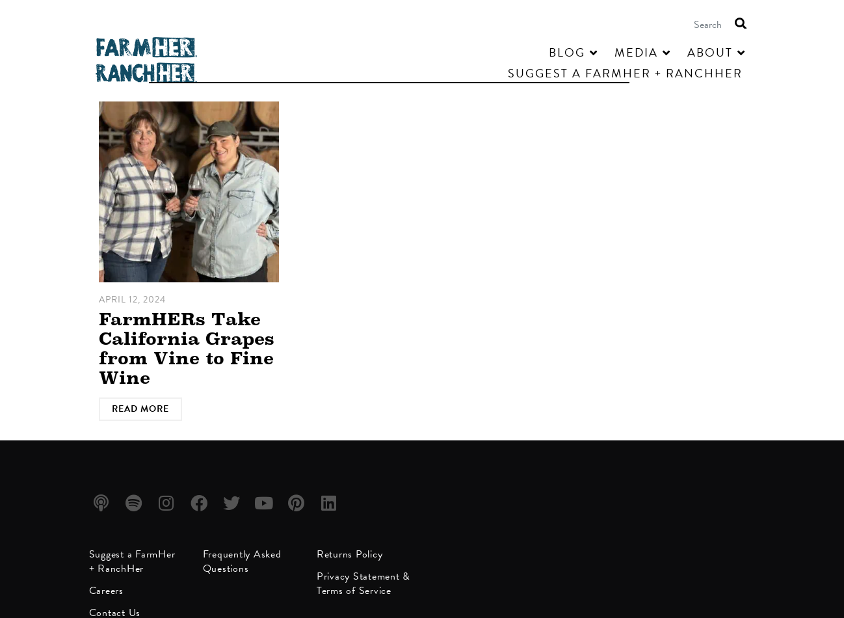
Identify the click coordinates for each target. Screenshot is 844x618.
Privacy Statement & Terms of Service (363, 583)
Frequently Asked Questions (242, 561)
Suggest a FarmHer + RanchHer (132, 561)
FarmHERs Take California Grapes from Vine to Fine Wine (186, 348)
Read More (140, 409)
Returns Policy (350, 554)
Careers (106, 590)
